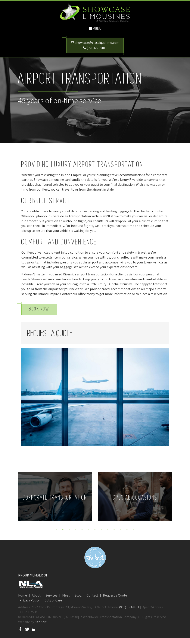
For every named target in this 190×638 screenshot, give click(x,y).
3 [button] (69, 530)
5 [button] (82, 530)
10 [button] (114, 530)
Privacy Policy (29, 600)
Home (22, 595)
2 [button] (63, 530)
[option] (55, 496)
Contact (92, 595)
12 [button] (127, 530)
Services (51, 595)
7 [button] (95, 530)
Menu (97, 28)
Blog (78, 595)
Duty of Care (53, 600)
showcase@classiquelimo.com (97, 42)
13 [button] (133, 530)
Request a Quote (115, 595)
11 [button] (120, 530)
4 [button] (76, 530)
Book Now (39, 309)
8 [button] (101, 530)
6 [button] (88, 530)
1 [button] (56, 530)
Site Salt (41, 622)
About (36, 595)
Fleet (66, 595)
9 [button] (108, 530)
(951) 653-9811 (97, 48)
